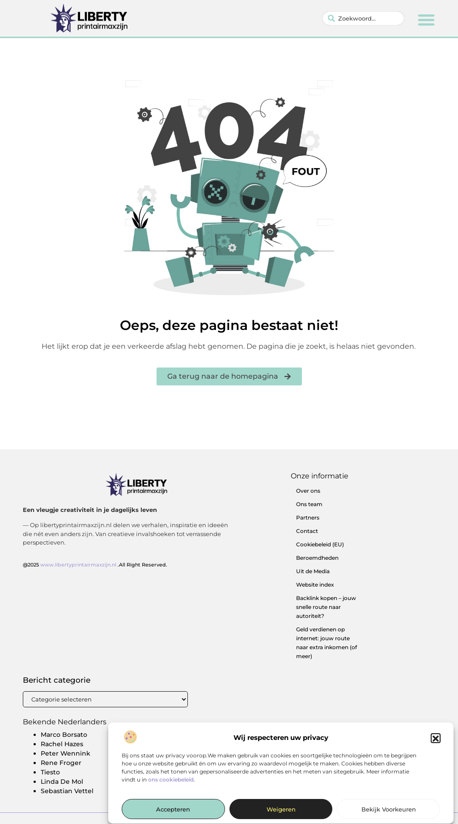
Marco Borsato (64, 735)
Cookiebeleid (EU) (320, 544)
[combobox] (363, 18)
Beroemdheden (317, 557)
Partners (307, 517)
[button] (435, 743)
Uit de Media (313, 571)
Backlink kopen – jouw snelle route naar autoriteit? (326, 607)
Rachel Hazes (62, 744)
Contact (307, 531)
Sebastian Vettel (67, 791)
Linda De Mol (62, 782)
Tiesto (50, 772)
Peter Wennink (65, 753)
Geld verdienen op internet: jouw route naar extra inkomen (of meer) (326, 642)
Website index (315, 584)
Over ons (308, 490)
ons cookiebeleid (171, 785)
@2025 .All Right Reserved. (95, 565)
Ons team (309, 504)
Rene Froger (61, 763)
